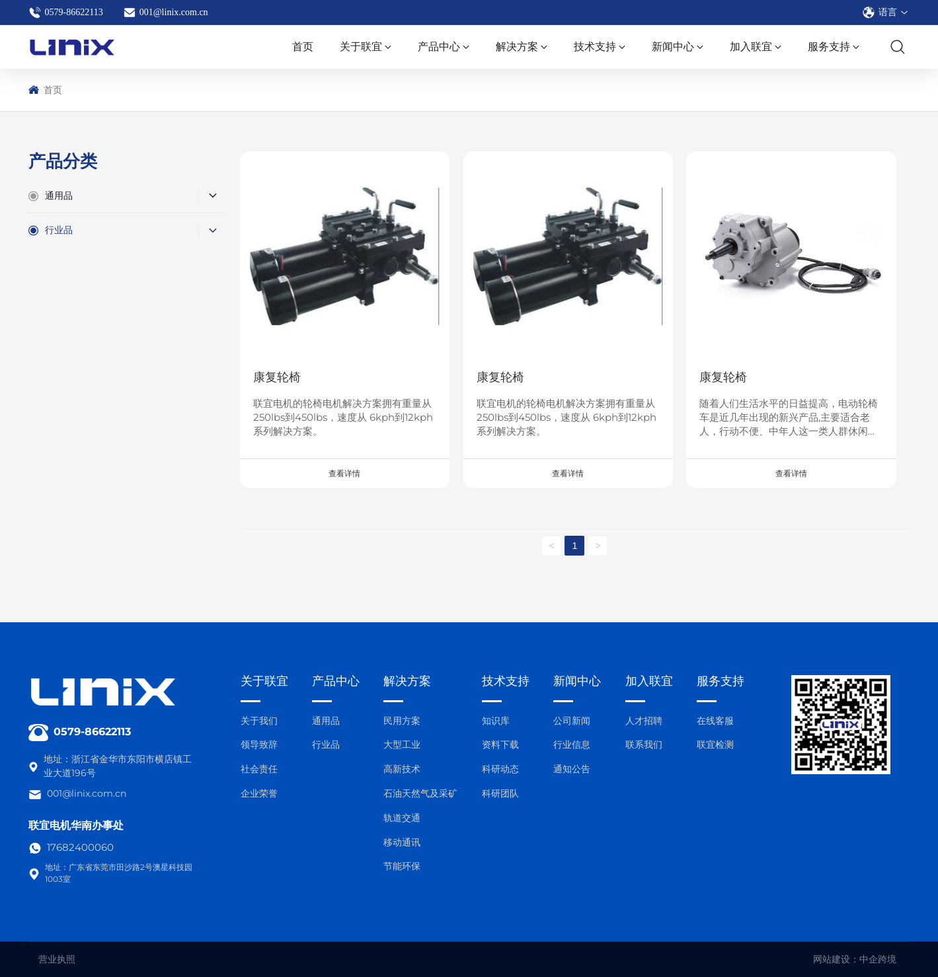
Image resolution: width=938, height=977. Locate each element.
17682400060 (80, 847)
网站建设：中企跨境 (854, 959)
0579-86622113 (65, 12)
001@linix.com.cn (165, 12)
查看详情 (344, 473)
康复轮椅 (277, 377)
